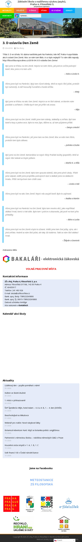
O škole (32, 10)
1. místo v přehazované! (15, 400)
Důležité (20, 10)
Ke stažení (56, 10)
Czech (58, 540)
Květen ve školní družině (15, 393)
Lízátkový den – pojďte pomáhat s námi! (22, 385)
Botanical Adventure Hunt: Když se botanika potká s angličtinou (32, 430)
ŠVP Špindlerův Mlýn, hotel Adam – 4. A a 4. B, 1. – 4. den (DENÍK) (33, 408)
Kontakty (7, 16)
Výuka (44, 10)
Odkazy (69, 10)
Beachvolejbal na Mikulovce (17, 415)
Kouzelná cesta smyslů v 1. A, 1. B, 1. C (22, 445)
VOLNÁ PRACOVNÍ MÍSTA (41, 268)
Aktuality (7, 10)
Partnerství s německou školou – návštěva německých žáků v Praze (34, 437)
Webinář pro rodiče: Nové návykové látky (22, 423)
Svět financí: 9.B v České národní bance (21, 452)
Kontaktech (23, 305)
